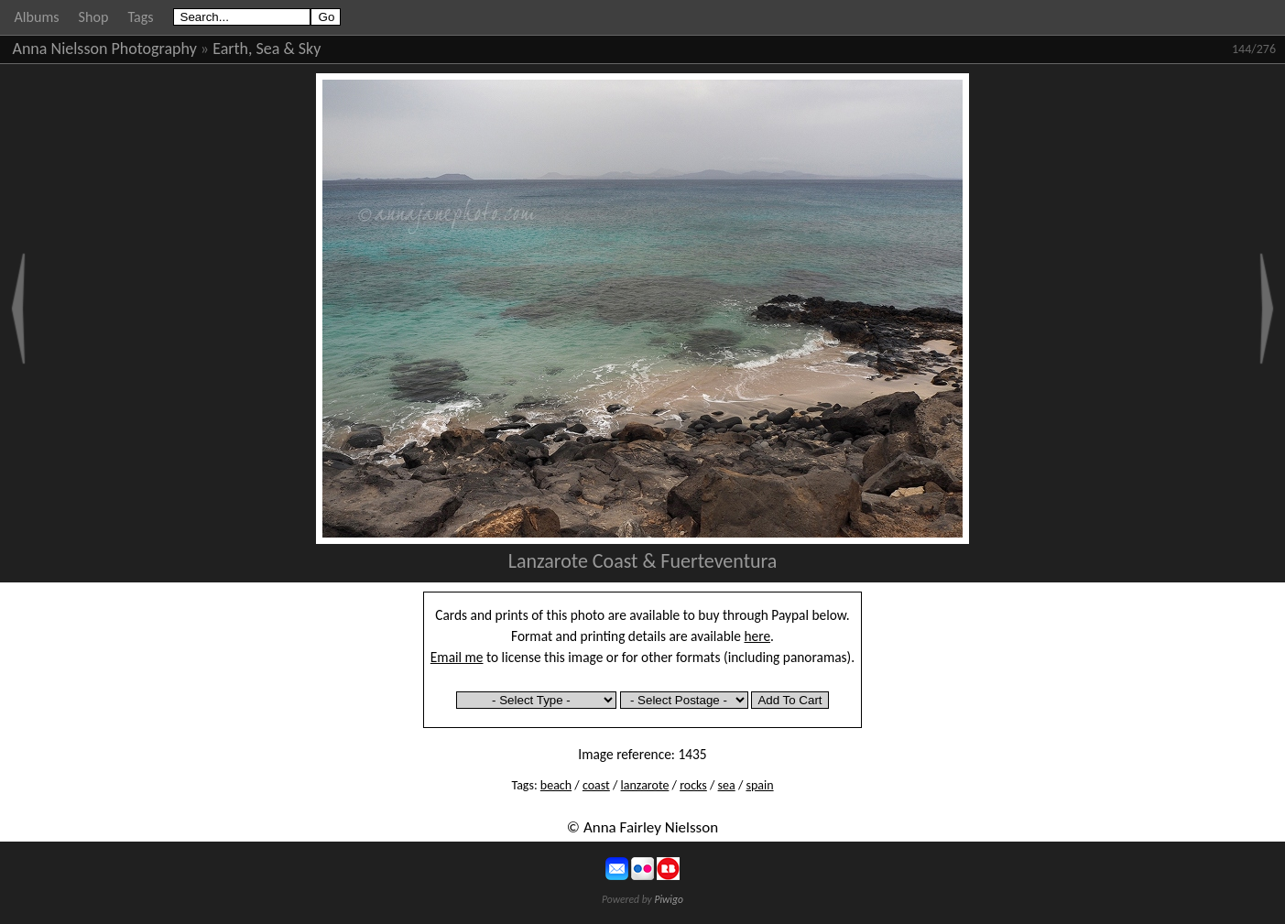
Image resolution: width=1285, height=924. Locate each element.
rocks (693, 785)
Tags (140, 17)
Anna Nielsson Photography (105, 48)
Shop (94, 17)
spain (759, 785)
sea (726, 785)
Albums (37, 17)
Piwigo (668, 899)
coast (596, 785)
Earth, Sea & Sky (266, 48)
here (758, 636)
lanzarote (645, 785)
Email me (457, 657)
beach (556, 785)
